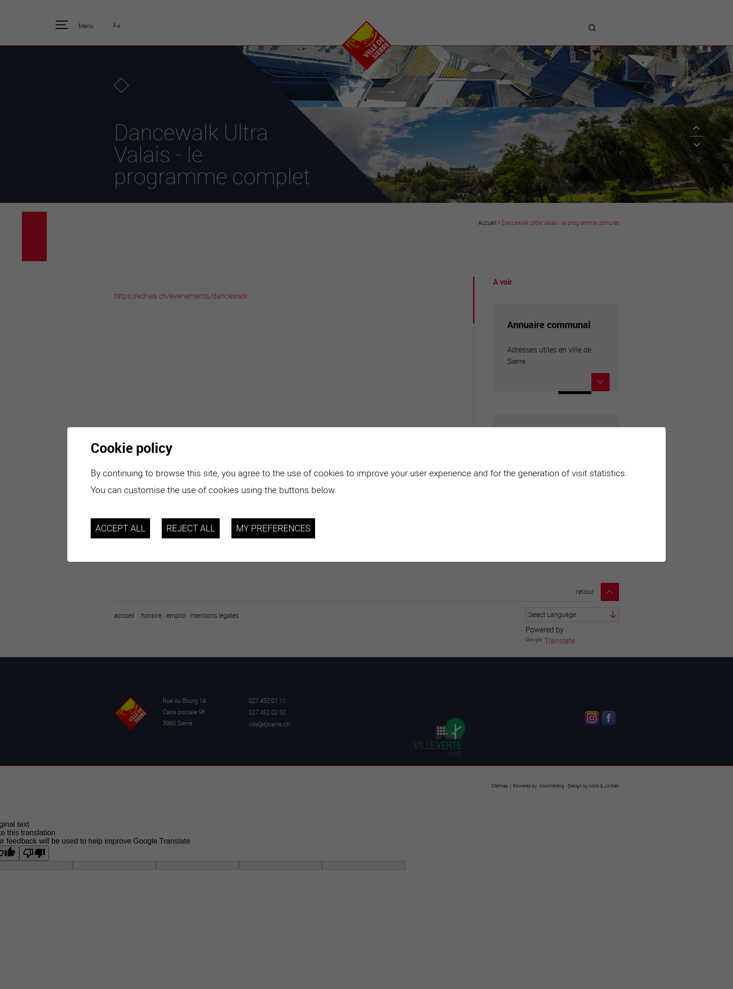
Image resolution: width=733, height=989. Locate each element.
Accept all (120, 528)
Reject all (190, 528)
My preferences (273, 528)
